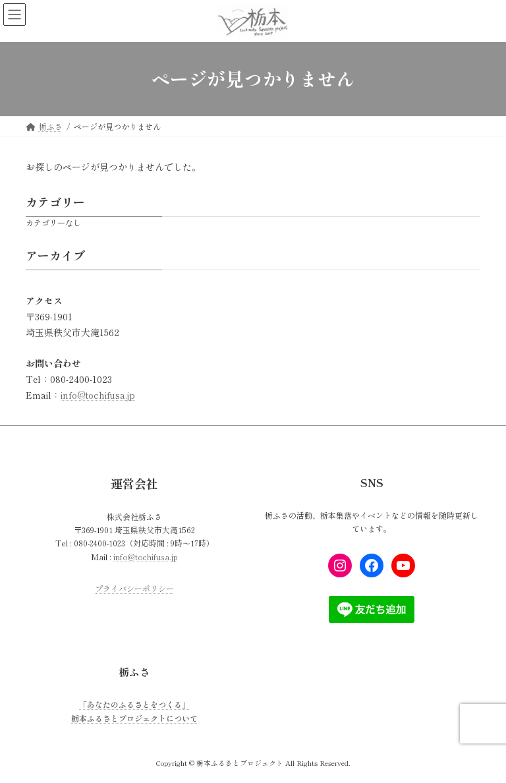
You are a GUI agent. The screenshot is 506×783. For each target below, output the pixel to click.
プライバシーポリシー (134, 588)
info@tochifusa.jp (98, 394)
